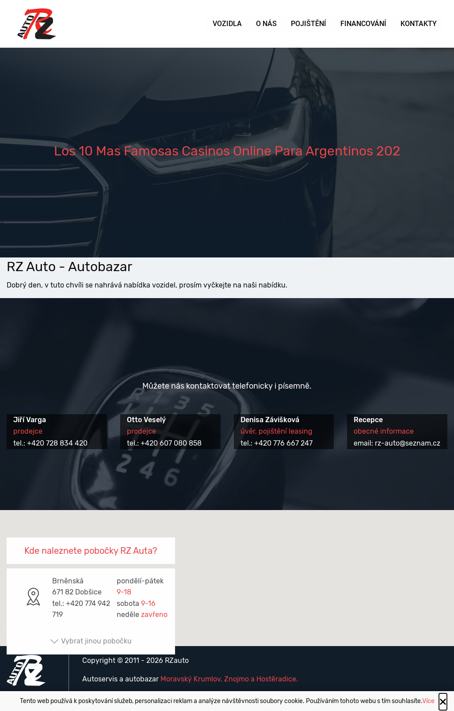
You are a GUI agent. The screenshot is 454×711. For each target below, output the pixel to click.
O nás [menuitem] (266, 23)
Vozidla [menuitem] (227, 23)
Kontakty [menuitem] (419, 23)
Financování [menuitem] (363, 23)
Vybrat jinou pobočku (91, 641)
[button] (227, 570)
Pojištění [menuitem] (308, 23)
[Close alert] (443, 702)
